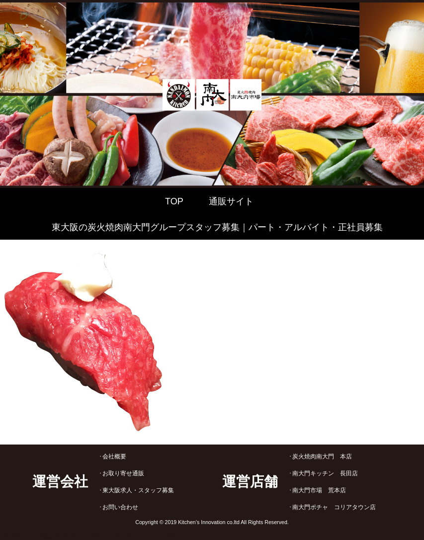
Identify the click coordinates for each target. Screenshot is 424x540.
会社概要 (114, 456)
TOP (174, 201)
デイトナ (164, 535)
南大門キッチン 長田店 (325, 473)
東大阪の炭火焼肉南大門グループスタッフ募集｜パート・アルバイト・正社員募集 (217, 227)
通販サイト (231, 201)
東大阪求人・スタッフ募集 (138, 490)
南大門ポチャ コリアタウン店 (334, 507)
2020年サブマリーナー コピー (102, 535)
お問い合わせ (120, 507)
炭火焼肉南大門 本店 (322, 456)
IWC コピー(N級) (26, 535)
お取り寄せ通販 (123, 473)
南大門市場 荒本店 (319, 490)
